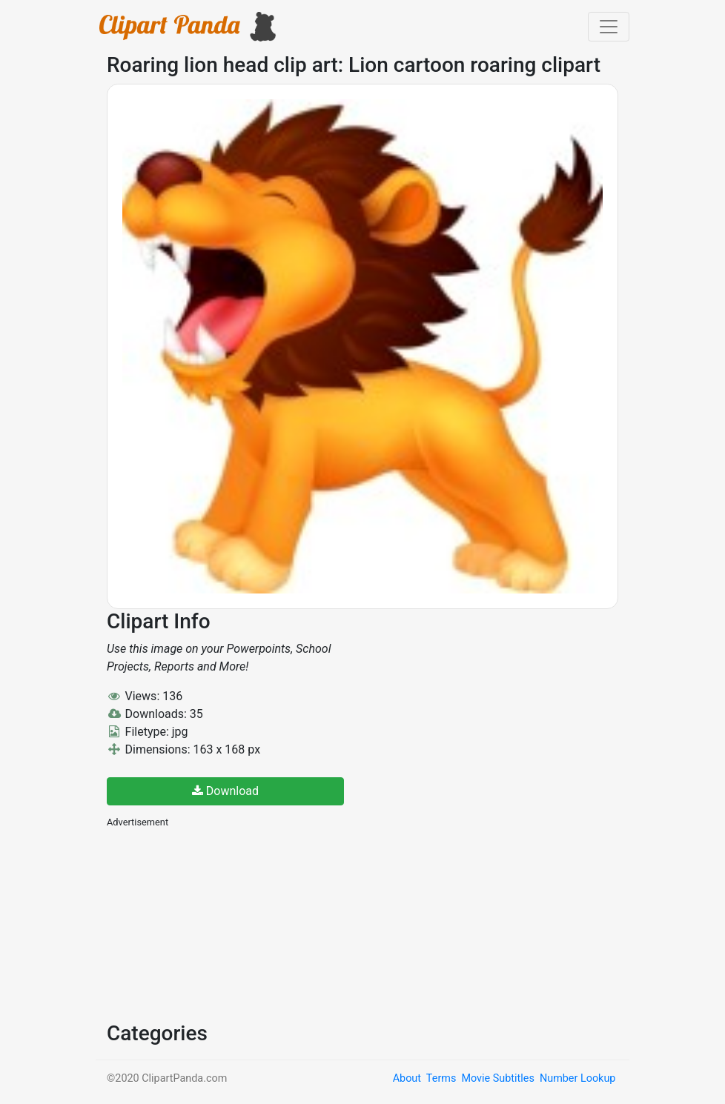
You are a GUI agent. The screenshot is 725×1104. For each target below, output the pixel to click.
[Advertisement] (218, 923)
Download (225, 791)
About (407, 1078)
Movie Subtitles (497, 1078)
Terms (441, 1078)
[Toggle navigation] (608, 26)
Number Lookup (577, 1078)
